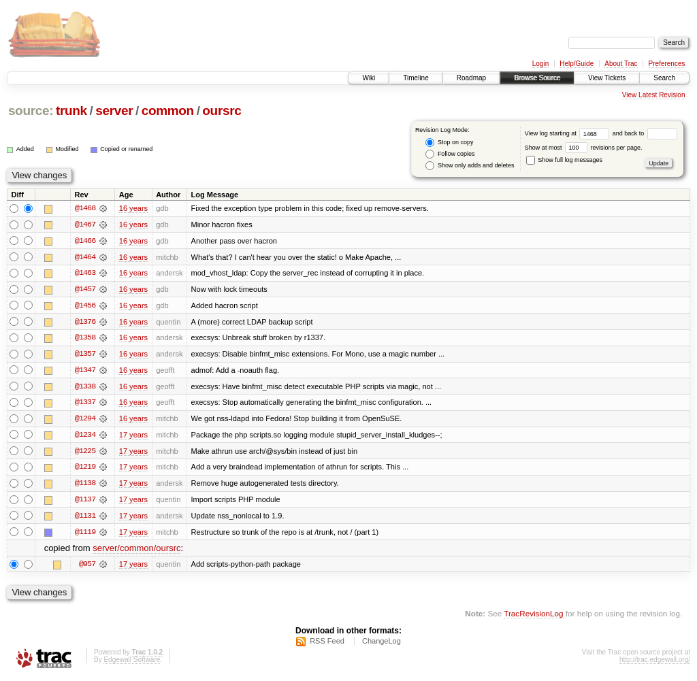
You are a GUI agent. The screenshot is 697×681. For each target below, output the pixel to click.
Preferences (667, 63)
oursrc (221, 110)
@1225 (85, 453)
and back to (645, 133)
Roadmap (471, 78)
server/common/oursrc (136, 551)
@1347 (85, 371)
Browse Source (537, 78)
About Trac (620, 63)
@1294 (85, 420)
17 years (133, 437)
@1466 (85, 240)
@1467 (85, 224)
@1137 (85, 502)
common (168, 110)
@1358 (85, 338)
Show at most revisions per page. (584, 147)
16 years (133, 208)
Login (540, 63)
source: (30, 110)
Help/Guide (577, 63)
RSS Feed (327, 644)
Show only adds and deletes (469, 165)
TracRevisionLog (533, 616)
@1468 (85, 208)
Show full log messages (564, 159)
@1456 (85, 306)
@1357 (85, 355)
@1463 (85, 273)
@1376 (85, 322)
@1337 (85, 404)
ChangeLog (381, 644)
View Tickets (607, 78)
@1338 (85, 387)
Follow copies (449, 154)
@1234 (85, 436)
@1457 (85, 289)
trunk (71, 110)
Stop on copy (449, 142)
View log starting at (569, 133)
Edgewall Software (131, 663)
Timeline (415, 78)
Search (664, 78)
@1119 (85, 534)
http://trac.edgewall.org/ (654, 663)
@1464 (85, 257)
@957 (87, 567)
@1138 (85, 485)
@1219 (85, 469)
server (114, 110)
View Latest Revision (653, 95)
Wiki (368, 78)
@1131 (85, 518)
